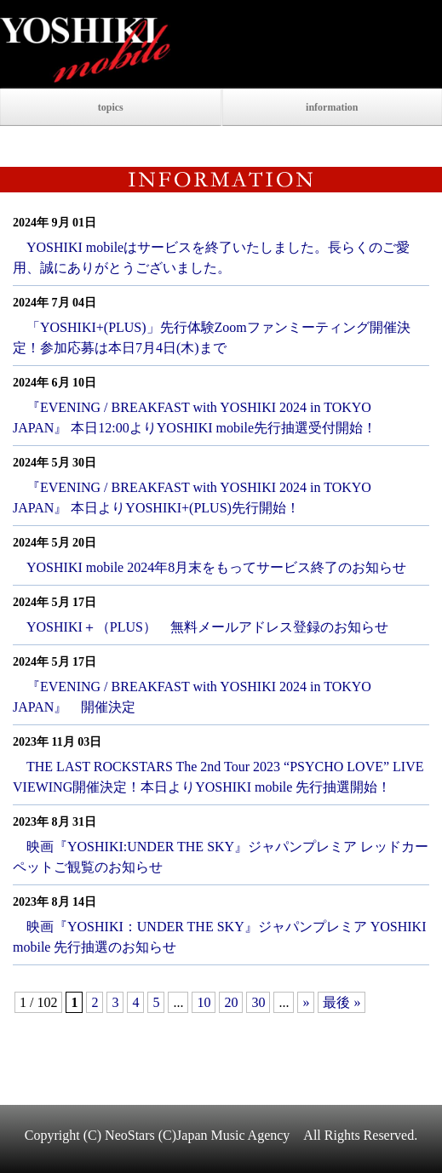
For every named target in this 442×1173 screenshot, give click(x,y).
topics (110, 107)
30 (258, 1002)
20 (231, 1002)
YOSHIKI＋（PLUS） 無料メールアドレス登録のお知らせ (207, 627)
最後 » (341, 1002)
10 (203, 1002)
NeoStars (130, 1135)
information (332, 107)
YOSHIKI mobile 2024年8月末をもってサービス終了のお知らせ (216, 567)
